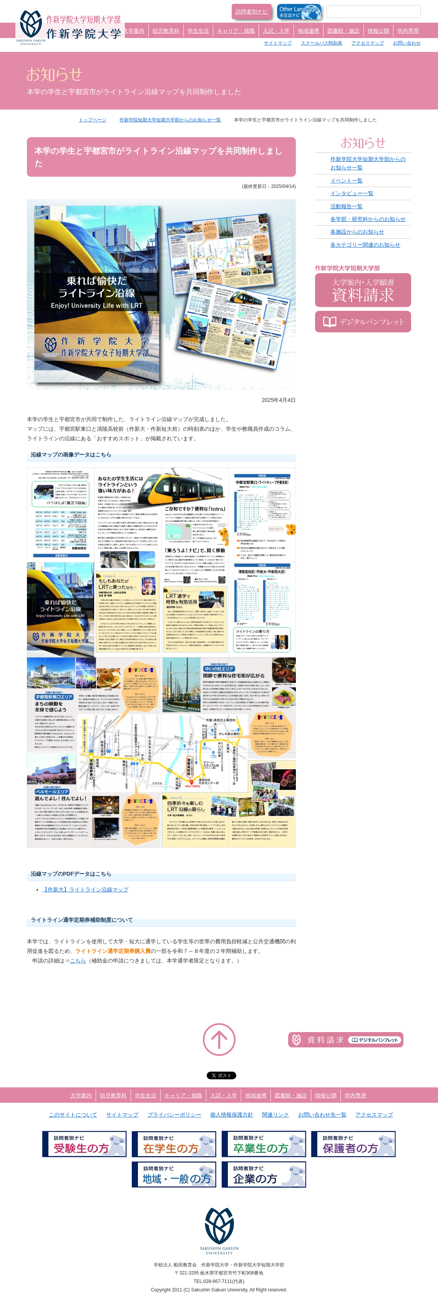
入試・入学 (276, 31)
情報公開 (378, 31)
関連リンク (275, 1115)
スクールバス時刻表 (321, 43)
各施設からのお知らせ (357, 232)
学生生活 (198, 31)
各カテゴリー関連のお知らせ (365, 245)
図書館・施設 (343, 31)
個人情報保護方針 (231, 1115)
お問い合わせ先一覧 (322, 1115)
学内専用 (408, 31)
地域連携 (308, 31)
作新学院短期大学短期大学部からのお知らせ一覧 (170, 120)
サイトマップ (278, 43)
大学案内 (133, 31)
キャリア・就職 (236, 31)
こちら (78, 961)
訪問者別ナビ (252, 11)
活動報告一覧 (346, 206)
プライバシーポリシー (174, 1115)
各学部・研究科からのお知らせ (368, 219)
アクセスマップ (368, 43)
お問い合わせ (407, 43)
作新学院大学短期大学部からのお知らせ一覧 (368, 163)
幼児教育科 (166, 31)
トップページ (92, 120)
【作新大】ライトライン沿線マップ (85, 889)
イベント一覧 (346, 181)
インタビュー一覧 (351, 193)
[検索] (364, 11)
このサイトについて (73, 1115)
